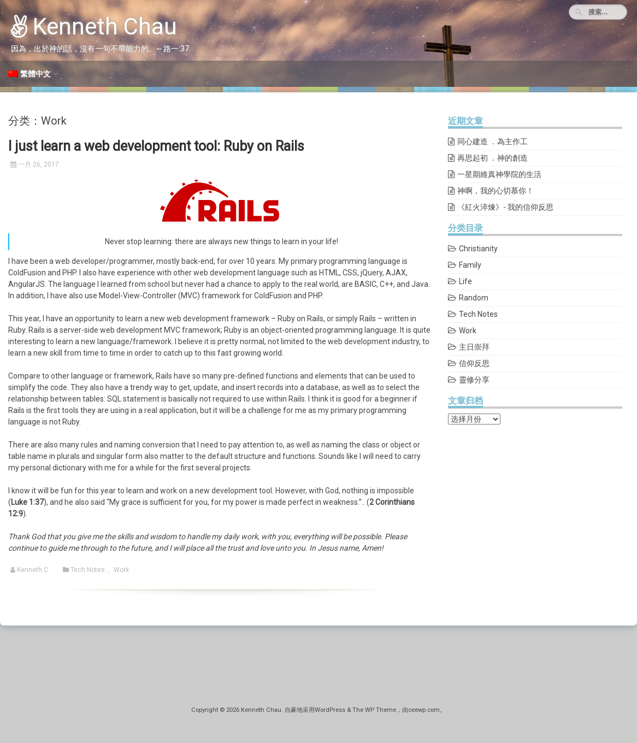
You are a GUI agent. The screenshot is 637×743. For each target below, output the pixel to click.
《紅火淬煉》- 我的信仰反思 (505, 207)
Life (465, 281)
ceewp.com (424, 709)
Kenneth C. (33, 570)
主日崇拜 (474, 347)
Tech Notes (87, 570)
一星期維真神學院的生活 (499, 174)
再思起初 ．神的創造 (492, 158)
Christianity (478, 248)
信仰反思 (474, 363)
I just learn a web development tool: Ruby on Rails (156, 146)
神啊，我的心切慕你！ (495, 190)
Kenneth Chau (94, 26)
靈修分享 (474, 379)
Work (121, 570)
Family (470, 265)
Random (473, 297)
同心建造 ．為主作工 (492, 141)
